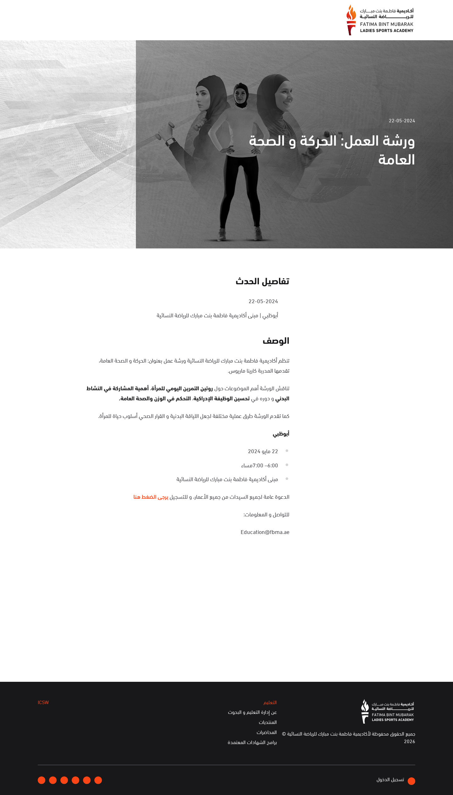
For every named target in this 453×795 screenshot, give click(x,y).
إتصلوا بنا (90, 10)
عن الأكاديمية (218, 27)
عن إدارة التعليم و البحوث (252, 712)
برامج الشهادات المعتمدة (252, 742)
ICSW (101, 27)
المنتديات (268, 722)
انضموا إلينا (119, 11)
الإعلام (185, 27)
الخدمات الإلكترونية (62, 27)
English (63, 10)
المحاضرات (267, 732)
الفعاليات (155, 27)
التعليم (127, 27)
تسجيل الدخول (396, 780)
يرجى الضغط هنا (150, 496)
